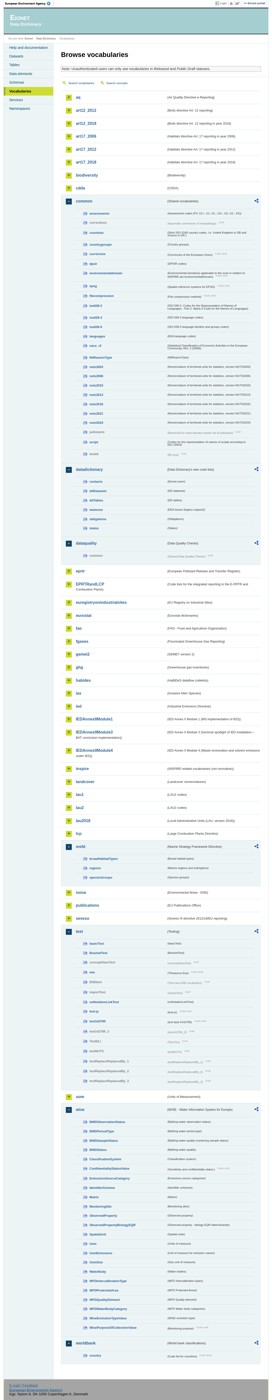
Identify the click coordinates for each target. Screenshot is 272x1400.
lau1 (80, 794)
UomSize (96, 1262)
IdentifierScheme (102, 1188)
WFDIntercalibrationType (108, 1281)
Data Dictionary (46, 38)
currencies (97, 254)
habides (83, 680)
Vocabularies (20, 91)
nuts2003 (96, 367)
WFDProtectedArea (103, 1290)
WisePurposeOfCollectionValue (112, 1327)
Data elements (20, 74)
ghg (79, 667)
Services (16, 100)
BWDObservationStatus (107, 1122)
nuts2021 (96, 413)
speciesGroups (100, 877)
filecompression (101, 296)
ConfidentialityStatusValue (109, 1168)
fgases (82, 641)
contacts (95, 481)
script (93, 442)
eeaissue (96, 510)
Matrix (94, 1197)
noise (81, 892)
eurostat (83, 615)
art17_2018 (86, 162)
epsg (93, 286)
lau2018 (83, 821)
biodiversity (87, 175)
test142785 (97, 1021)
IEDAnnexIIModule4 (94, 750)
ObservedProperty (103, 1215)
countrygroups (100, 244)
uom (80, 1097)
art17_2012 (86, 149)
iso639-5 (95, 327)
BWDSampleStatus (103, 1140)
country (95, 1355)
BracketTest (98, 953)
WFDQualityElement (104, 1300)
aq (78, 97)
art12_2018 (86, 123)
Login (223, 3)
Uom (92, 1244)
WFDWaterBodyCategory (108, 1309)
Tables (14, 65)
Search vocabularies (81, 83)
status (94, 528)
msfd (80, 847)
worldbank (86, 1343)
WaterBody (97, 1271)
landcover (85, 782)
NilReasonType (100, 357)
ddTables (96, 500)
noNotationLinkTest (104, 1002)
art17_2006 (86, 136)
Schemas (16, 82)
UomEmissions (100, 1253)
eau (92, 972)
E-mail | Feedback (23, 1385)
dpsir (93, 264)
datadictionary (89, 469)
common (84, 201)
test (79, 931)
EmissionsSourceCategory (109, 1178)
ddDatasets (97, 491)
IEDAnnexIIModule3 (94, 732)
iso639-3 (95, 317)
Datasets (16, 56)
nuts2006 (96, 376)
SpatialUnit (97, 1234)
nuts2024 (96, 422)
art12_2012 (86, 110)
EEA (29, 3)
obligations (97, 519)
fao (79, 628)
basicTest (96, 943)
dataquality (86, 543)
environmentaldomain (105, 273)
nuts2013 (96, 395)
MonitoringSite (100, 1206)
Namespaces (19, 109)
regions (95, 868)
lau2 (80, 808)
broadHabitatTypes (103, 859)
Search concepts (117, 83)
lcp (78, 833)
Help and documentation (28, 48)
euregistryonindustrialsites (101, 602)
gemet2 (83, 654)
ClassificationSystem (105, 1159)
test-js (94, 1011)
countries (96, 233)
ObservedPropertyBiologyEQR (112, 1225)
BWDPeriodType (101, 1131)
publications (87, 905)
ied (78, 706)
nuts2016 (96, 404)
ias (78, 693)
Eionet (29, 38)
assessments (99, 213)
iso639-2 (95, 306)
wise (80, 1109)
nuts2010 (96, 385)
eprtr (80, 571)
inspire (82, 769)
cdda (80, 188)
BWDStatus (98, 1150)
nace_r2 (95, 346)
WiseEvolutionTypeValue (107, 1318)
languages (97, 336)
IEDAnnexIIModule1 (94, 719)
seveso (82, 918)
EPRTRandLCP (90, 584)
